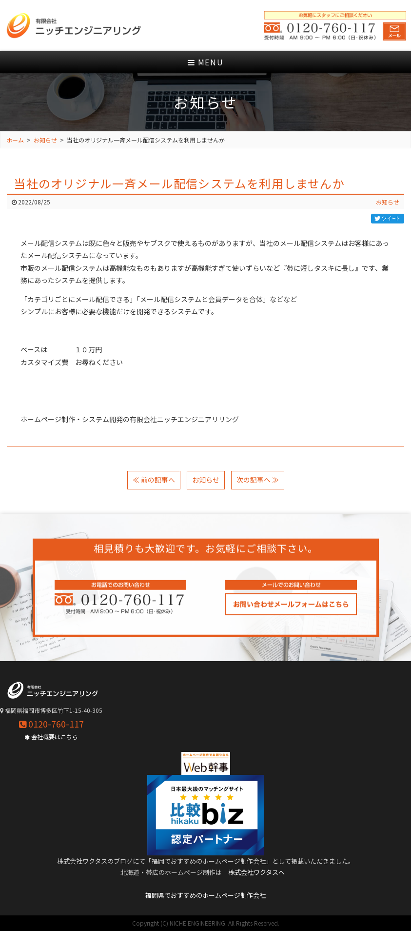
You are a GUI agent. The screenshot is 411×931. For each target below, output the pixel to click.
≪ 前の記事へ (154, 480)
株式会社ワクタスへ (256, 872)
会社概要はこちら (51, 736)
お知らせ (387, 202)
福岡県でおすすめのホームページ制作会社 (205, 895)
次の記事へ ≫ (257, 480)
